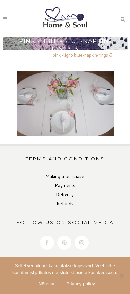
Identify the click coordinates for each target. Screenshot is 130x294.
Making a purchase (65, 176)
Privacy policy (80, 283)
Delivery (65, 194)
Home (23, 55)
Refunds (65, 203)
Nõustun (47, 283)
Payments (65, 185)
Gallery (41, 55)
